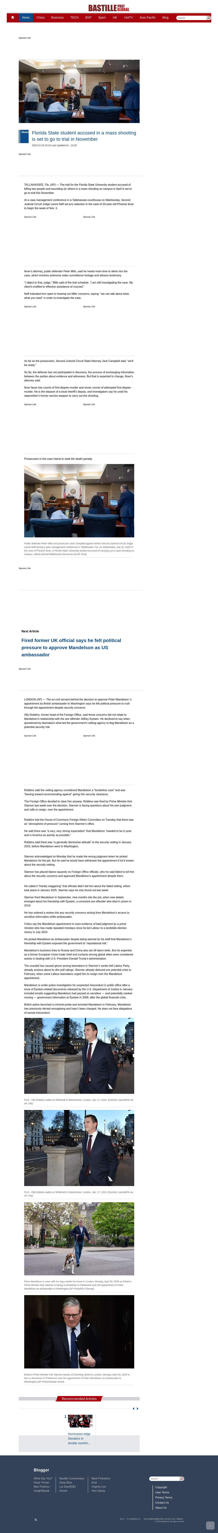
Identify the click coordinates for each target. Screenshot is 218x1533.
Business (57, 17)
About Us (161, 1507)
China (40, 17)
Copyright (161, 1487)
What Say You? (43, 1478)
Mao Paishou (42, 1486)
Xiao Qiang (98, 1490)
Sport (102, 17)
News (26, 17)
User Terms (162, 1492)
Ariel (94, 1482)
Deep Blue (65, 1482)
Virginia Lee (98, 1486)
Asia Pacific (147, 17)
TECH (74, 17)
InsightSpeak (42, 1490)
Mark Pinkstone (100, 1478)
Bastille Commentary (71, 1478)
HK (115, 17)
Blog (165, 17)
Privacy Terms (163, 1497)
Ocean (63, 1490)
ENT (88, 17)
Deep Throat (41, 1482)
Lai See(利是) (67, 1486)
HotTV (128, 17)
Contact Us (162, 1502)
